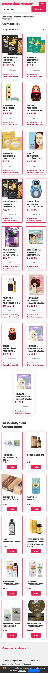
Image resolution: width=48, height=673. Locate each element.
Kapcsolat (5, 661)
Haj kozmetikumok (11, 540)
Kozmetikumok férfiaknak (11, 624)
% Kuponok (26, 664)
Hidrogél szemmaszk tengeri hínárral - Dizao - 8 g (33, 62)
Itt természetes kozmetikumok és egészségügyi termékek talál (36, 543)
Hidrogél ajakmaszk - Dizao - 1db (9, 156)
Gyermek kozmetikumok (35, 582)
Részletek (22, 671)
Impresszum (17, 661)
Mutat (12, 467)
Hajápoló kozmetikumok (11, 582)
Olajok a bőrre (36, 454)
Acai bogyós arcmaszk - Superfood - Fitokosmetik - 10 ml (11, 254)
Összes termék (7, 664)
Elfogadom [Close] (34, 671)
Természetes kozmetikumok (35, 624)
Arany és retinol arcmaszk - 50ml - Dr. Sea (12, 301)
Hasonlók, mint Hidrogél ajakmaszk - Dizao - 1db (11, 172)
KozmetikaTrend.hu (17, 3)
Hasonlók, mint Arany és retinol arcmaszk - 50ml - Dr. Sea (11, 317)
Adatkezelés (35, 661)
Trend (17, 664)
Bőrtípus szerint (32, 498)
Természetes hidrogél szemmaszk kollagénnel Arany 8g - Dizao (36, 254)
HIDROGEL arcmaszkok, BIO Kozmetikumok (11, 458)
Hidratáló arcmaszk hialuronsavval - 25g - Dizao (36, 301)
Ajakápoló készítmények (11, 498)
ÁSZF (26, 661)
